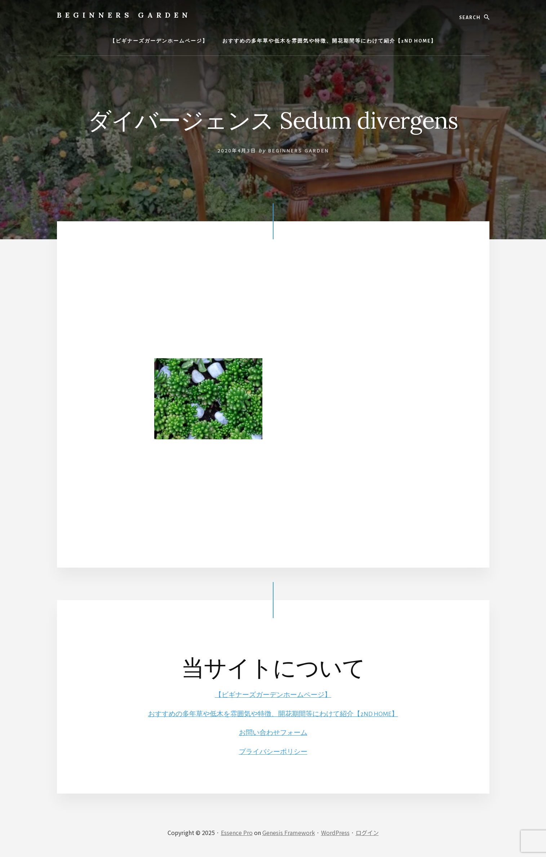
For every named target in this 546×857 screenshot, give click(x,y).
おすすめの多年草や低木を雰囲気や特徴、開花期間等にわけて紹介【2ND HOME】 (273, 714)
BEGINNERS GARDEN (124, 14)
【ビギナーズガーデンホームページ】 (273, 694)
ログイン (367, 832)
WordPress (335, 832)
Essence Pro (237, 832)
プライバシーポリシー (273, 751)
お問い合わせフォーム (273, 732)
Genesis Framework (288, 832)
